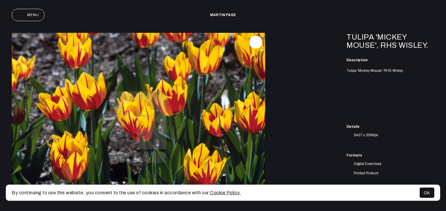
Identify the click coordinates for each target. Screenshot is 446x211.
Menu (28, 14)
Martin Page (223, 15)
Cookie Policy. (225, 192)
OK (427, 192)
